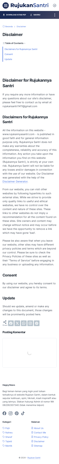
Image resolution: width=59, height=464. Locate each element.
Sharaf (7, 437)
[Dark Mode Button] (54, 5)
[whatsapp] (24, 323)
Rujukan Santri (34, 457)
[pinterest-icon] (17, 414)
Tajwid (7, 441)
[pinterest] (36, 323)
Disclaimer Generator (15, 181)
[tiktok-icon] (23, 414)
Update (8, 59)
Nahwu (8, 432)
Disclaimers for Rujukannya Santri (21, 49)
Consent (9, 54)
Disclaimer (38, 441)
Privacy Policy (39, 437)
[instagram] (30, 323)
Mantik (7, 445)
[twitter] (17, 323)
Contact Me (38, 432)
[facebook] (11, 323)
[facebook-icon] (4, 414)
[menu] (6, 5)
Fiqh (6, 428)
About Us (37, 428)
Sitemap (36, 445)
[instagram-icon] (10, 414)
